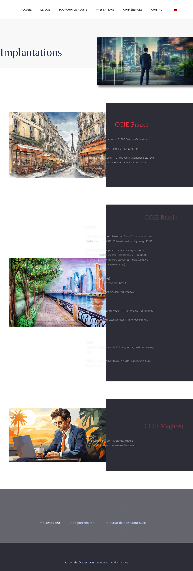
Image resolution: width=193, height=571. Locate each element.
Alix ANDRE (120, 562)
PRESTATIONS (105, 9)
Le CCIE (45, 9)
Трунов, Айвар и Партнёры (89, 254)
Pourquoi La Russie (73, 9)
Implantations (49, 523)
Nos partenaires (82, 523)
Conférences (132, 9)
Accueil (26, 9)
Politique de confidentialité (125, 523)
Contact (157, 9)
